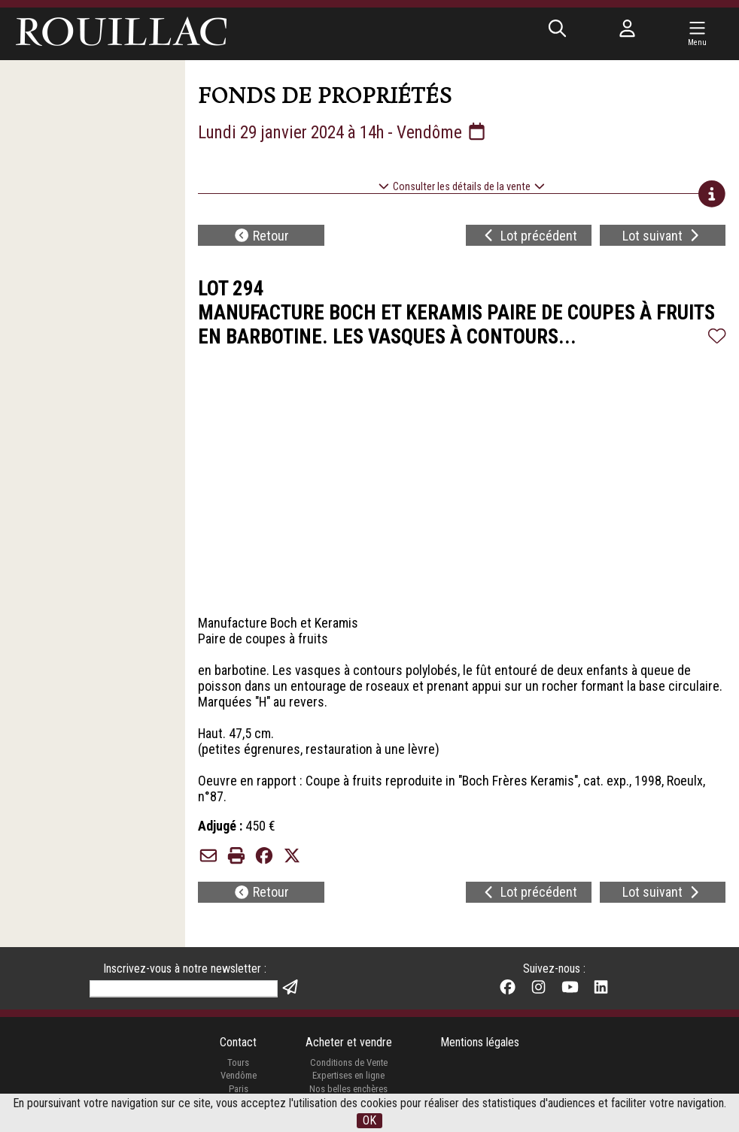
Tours (238, 1065)
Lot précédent (528, 236)
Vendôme (238, 1078)
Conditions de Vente (349, 1065)
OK (369, 1120)
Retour (261, 236)
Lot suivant (662, 236)
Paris (238, 1091)
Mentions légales (479, 1045)
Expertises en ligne (348, 1078)
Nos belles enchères (348, 1091)
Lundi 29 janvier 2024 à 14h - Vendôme (349, 132)
